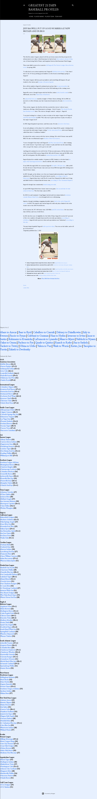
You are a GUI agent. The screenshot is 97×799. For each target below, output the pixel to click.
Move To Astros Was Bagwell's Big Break (61, 271)
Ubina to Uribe (28, 346)
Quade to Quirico (44, 342)
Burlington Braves (6, 611)
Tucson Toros (5, 428)
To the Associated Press (54, 130)
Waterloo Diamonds (7, 634)
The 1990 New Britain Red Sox (50, 278)
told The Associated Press (55, 142)
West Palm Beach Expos (8, 595)
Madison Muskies (6, 620)
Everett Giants (5, 686)
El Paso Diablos (5, 494)
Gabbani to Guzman (38, 335)
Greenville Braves (6, 474)
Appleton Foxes (5, 606)
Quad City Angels (6, 624)
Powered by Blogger (48, 793)
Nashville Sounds (6, 375)
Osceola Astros (5, 581)
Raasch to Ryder (63, 342)
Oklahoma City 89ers (7, 378)
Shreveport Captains (7, 503)
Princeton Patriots (6, 775)
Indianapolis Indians (7, 368)
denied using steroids (49, 184)
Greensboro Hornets (7, 659)
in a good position (62, 86)
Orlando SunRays (6, 485)
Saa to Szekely (81, 342)
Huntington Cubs (6, 766)
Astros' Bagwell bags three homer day (52, 273)
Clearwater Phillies (6, 570)
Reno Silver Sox (5, 524)
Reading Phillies (6, 453)
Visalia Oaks (4, 538)
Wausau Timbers (6, 636)
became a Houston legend (45, 82)
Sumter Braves (5, 668)
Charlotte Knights (6, 467)
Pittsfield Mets (5, 721)
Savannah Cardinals (7, 663)
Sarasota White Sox (6, 590)
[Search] (73, 5)
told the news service (58, 71)
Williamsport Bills (6, 455)
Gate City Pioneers (6, 743)
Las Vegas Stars (5, 419)
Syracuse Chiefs (5, 398)
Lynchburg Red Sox (7, 551)
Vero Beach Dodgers (7, 592)
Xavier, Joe (76, 346)
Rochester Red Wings (8, 396)
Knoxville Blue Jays (7, 478)
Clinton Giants (5, 615)
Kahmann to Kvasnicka (20, 339)
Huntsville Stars (6, 480)
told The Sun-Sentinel (29, 117)
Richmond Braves (6, 394)
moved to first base (63, 124)
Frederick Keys (5, 547)
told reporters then (48, 226)
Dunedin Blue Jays (6, 572)
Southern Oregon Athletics (9, 689)
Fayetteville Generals (7, 654)
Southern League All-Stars (9, 462)
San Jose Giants (5, 533)
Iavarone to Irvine (76, 335)
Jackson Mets (5, 496)
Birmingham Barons (7, 464)
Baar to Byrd (24, 332)
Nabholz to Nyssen (86, 339)
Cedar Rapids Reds (7, 613)
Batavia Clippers (6, 702)
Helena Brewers (5, 748)
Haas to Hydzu (58, 335)
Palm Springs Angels (7, 522)
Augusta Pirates (6, 645)
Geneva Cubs (5, 709)
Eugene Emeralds (6, 684)
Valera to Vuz (44, 346)
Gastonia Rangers (6, 657)
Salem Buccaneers (6, 558)
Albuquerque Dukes (7, 410)
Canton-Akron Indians (8, 442)
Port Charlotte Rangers (8, 583)
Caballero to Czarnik (44, 332)
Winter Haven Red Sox (8, 597)
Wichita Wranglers (6, 508)
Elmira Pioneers (5, 705)
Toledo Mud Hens (6, 403)
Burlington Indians (7, 762)
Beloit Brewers (5, 608)
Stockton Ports (5, 535)
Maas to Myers (67, 339)
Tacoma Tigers (5, 426)
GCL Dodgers (5, 785)
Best (28, 287)
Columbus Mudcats (7, 471)
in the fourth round (62, 92)
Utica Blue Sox (5, 725)
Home (30, 16)
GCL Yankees (5, 787)
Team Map (58, 16)
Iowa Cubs (4, 371)
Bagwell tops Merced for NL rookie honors (64, 269)
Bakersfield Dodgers (7, 517)
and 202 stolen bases (58, 209)
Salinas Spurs (4, 528)
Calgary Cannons (6, 412)
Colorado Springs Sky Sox (9, 414)
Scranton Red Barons (7, 389)
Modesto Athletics (6, 519)
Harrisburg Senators (7, 446)
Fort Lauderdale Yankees (8, 574)
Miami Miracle (5, 579)
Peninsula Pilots (5, 554)
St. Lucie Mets (5, 586)
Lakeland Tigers (6, 576)
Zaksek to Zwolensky (19, 349)
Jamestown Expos (6, 714)
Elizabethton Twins (7, 764)
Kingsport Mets (5, 771)
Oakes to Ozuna (8, 342)
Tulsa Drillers (5, 506)
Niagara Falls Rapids (7, 716)
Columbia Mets (5, 647)
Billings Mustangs (6, 739)
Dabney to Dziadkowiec (68, 332)
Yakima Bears (4, 693)
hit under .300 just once (58, 165)
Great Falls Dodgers (7, 746)
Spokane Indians (6, 691)
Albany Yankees (5, 439)
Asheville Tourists (6, 643)
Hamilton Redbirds (7, 711)
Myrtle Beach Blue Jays (8, 661)
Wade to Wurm (61, 346)
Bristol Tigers (5, 759)
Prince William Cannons (8, 556)
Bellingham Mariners (7, 677)
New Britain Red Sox (7, 451)
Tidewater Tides (6, 400)
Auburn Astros (5, 700)
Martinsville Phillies (7, 773)
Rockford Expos (6, 627)
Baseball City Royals (7, 567)
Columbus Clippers (7, 387)
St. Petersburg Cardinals (8, 588)
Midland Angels (6, 499)
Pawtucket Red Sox (7, 391)
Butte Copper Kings (7, 741)
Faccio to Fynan (18, 335)
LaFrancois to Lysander (46, 339)
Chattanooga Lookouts (8, 469)
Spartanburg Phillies (7, 666)
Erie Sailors (4, 707)
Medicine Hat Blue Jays (8, 753)
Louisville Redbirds (7, 373)
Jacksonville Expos (6, 476)
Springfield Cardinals (7, 631)
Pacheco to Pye (25, 342)
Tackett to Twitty (9, 346)
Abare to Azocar (8, 332)
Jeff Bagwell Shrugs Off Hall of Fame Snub (47, 275)
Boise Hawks (4, 682)
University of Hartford (42, 94)
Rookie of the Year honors (52, 138)
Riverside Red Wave (7, 526)
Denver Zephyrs (6, 366)
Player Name (38, 16)
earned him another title (53, 155)
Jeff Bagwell (49, 65)
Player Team (48, 16)
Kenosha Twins (5, 618)
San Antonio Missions (8, 501)
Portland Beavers (6, 423)
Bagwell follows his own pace (61, 262)
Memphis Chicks (6, 483)
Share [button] (24, 285)
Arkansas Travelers (6, 492)
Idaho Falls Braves (6, 750)
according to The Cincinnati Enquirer (62, 180)
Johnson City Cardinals (8, 769)
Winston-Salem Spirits (7, 560)
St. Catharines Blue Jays (8, 723)
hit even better (67, 101)
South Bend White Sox (8, 629)
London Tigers (5, 448)
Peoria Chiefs (4, 622)
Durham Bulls (5, 544)
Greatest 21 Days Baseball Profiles (43, 7)
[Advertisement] (48, 305)
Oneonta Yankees (6, 718)
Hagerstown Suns (6, 444)
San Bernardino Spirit (7, 531)
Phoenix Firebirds (6, 421)
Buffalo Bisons (5, 364)
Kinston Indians (6, 549)
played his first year (31, 99)
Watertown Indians (7, 727)
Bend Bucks (4, 679)
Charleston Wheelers (7, 652)
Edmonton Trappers (7, 416)
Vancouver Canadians (7, 430)
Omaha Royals (5, 380)
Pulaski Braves (5, 778)
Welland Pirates (5, 730)
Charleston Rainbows (7, 650)
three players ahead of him (64, 59)
